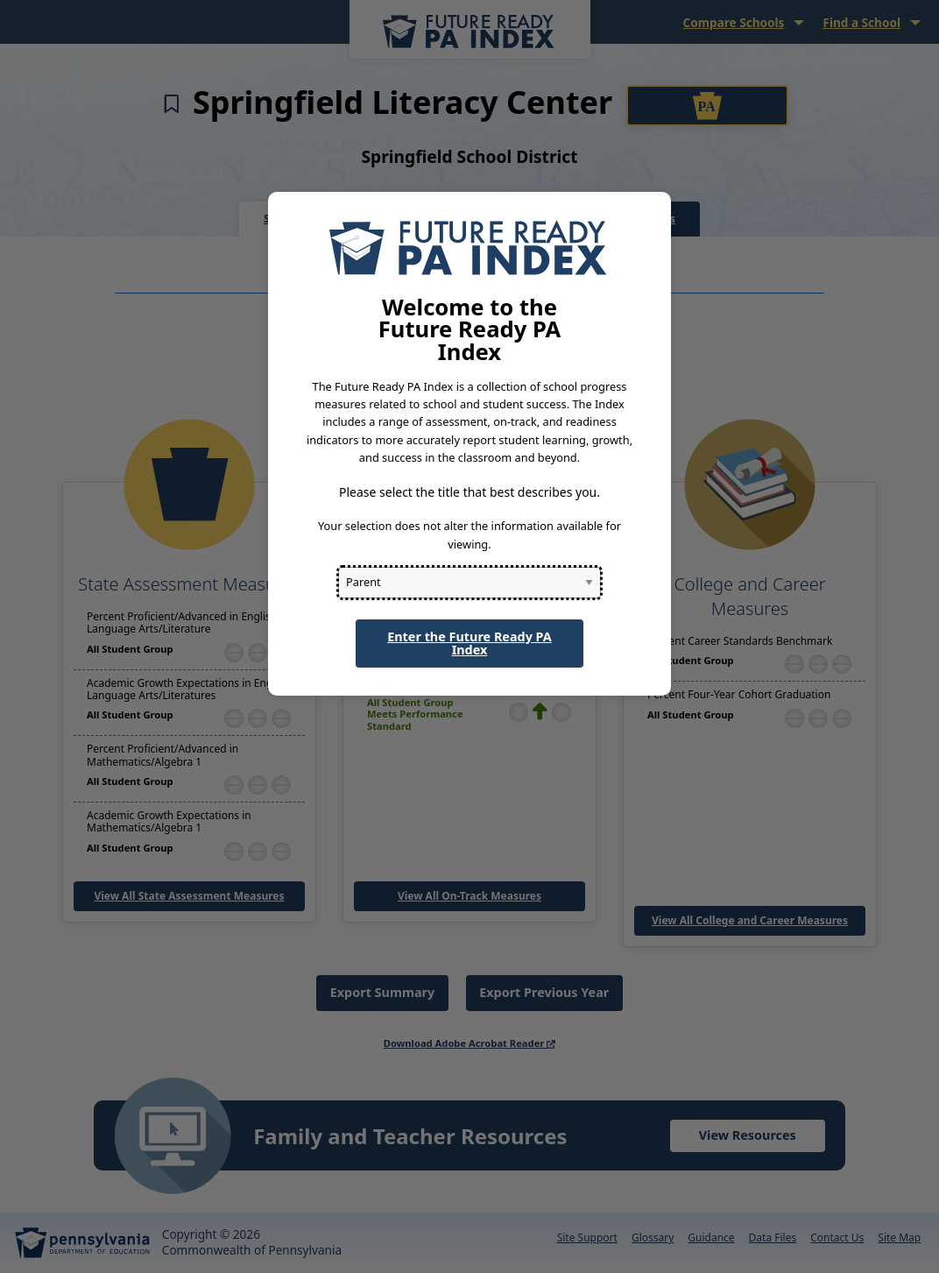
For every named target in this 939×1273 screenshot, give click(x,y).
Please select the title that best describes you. (469, 492)
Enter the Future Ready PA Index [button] (469, 642)
